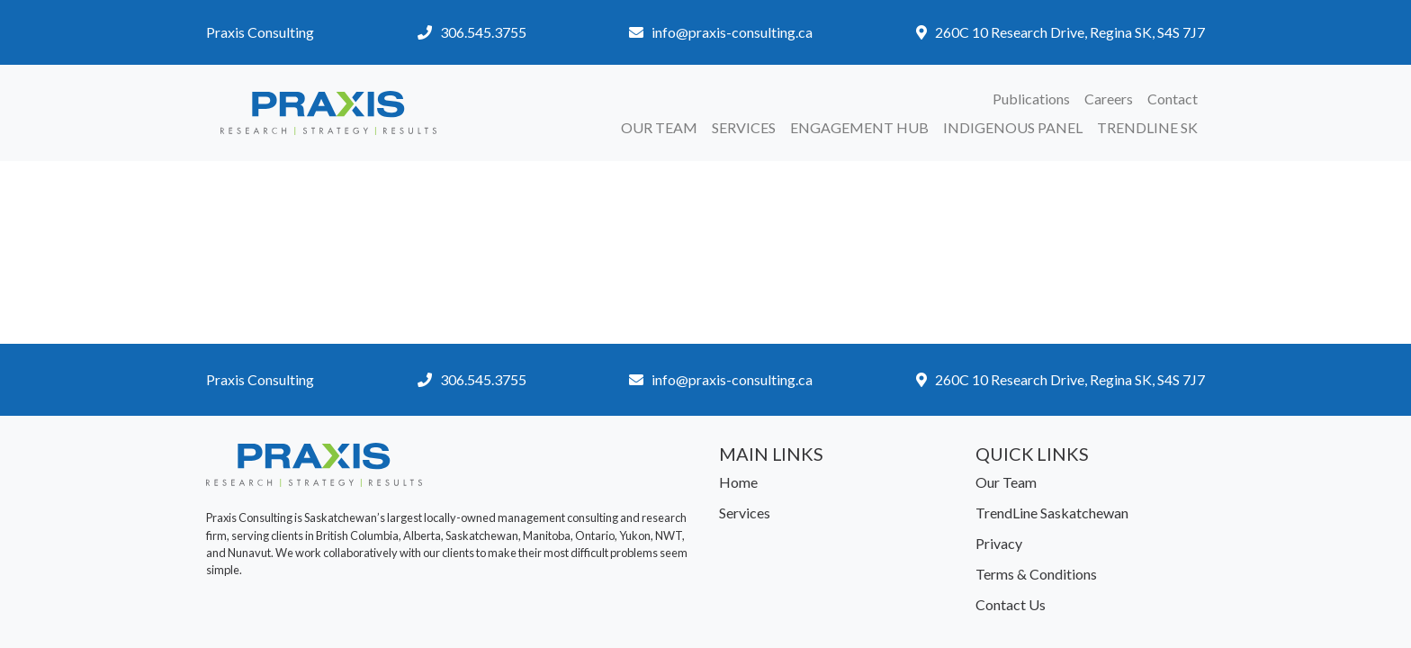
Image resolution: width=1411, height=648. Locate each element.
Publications (1031, 98)
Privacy (998, 543)
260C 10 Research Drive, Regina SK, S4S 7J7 (1070, 31)
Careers (1108, 98)
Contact (1172, 98)
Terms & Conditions (1036, 573)
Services (744, 127)
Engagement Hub (859, 127)
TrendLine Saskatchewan (1051, 512)
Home (738, 481)
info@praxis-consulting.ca (732, 31)
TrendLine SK (1147, 127)
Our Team (659, 127)
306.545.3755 (483, 31)
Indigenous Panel (1013, 127)
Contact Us (1010, 604)
